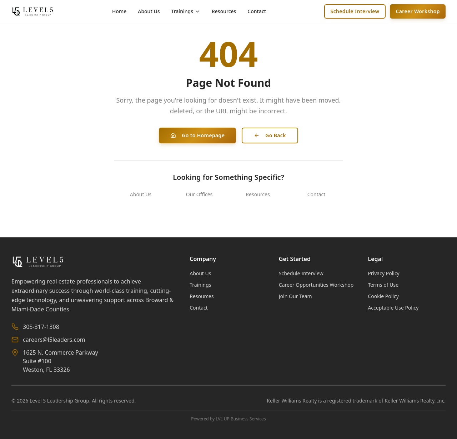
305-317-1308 (41, 327)
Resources (224, 11)
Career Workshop (418, 11)
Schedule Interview (355, 11)
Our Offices (199, 194)
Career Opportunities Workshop (316, 284)
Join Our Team (295, 296)
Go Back (270, 135)
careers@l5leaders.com (54, 340)
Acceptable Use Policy (393, 307)
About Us (149, 11)
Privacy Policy (383, 273)
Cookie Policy (383, 296)
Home (119, 11)
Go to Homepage (197, 135)
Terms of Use (383, 284)
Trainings (200, 284)
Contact (256, 11)
